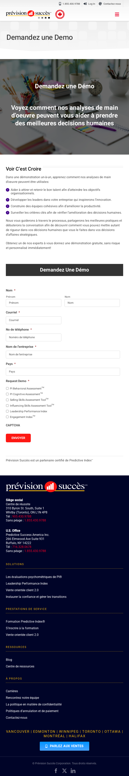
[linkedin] (73, 770)
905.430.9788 (21, 516)
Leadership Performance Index (28, 411)
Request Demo (17, 381)
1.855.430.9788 (35, 520)
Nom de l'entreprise (21, 347)
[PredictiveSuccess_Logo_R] (28, 12)
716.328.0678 (21, 547)
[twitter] (64, 770)
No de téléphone (19, 330)
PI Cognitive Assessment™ (26, 394)
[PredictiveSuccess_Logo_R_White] (46, 482)
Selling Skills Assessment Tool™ (29, 400)
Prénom (10, 297)
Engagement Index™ (22, 417)
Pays (11, 364)
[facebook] (56, 770)
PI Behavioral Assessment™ (27, 389)
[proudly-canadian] (59, 11)
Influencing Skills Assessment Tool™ (32, 406)
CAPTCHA (13, 425)
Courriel (13, 313)
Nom (10, 290)
